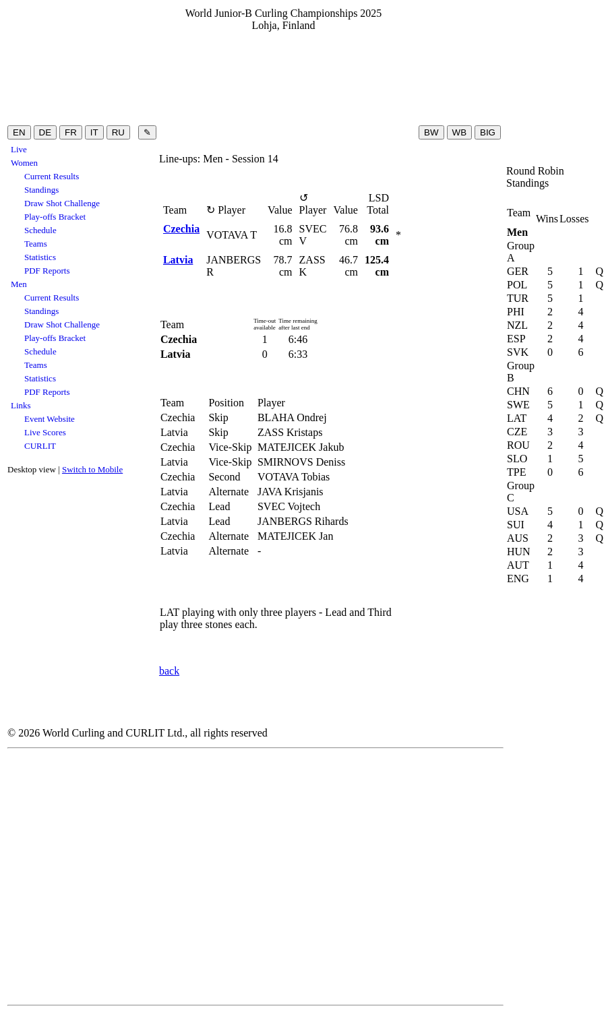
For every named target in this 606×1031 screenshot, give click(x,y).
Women (24, 163)
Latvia (178, 259)
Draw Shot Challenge (62, 203)
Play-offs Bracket (55, 217)
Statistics (40, 257)
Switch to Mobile (92, 469)
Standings (41, 190)
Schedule (40, 230)
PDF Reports (47, 270)
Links (21, 405)
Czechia (181, 229)
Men (19, 284)
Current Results (51, 176)
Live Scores (45, 432)
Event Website (49, 419)
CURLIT (40, 446)
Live (19, 149)
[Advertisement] (283, 78)
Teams (35, 244)
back (169, 671)
